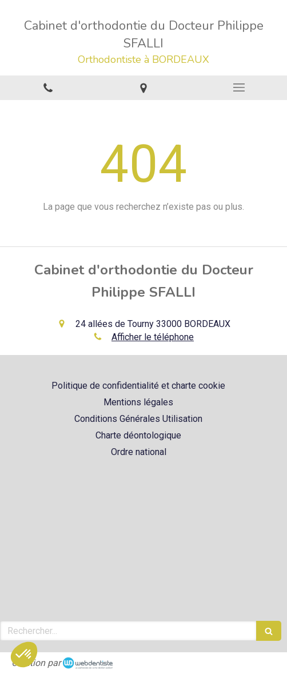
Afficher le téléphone (152, 337)
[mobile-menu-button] (239, 87)
